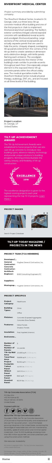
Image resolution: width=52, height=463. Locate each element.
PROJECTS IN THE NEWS (26, 245)
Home (6, 459)
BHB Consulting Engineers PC (29, 274)
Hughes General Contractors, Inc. (30, 262)
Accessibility (20, 441)
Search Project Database (14, 233)
